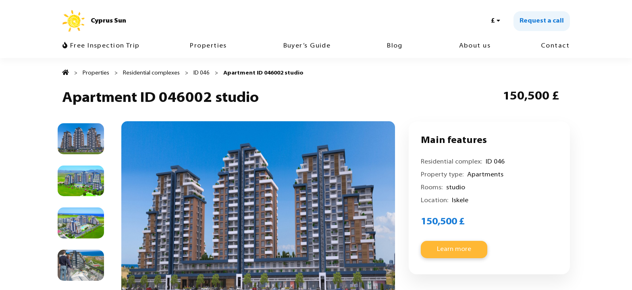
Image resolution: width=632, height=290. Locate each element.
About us (475, 46)
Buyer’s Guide (307, 46)
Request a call (542, 21)
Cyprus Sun (108, 21)
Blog (395, 46)
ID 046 (201, 73)
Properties (208, 46)
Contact (555, 46)
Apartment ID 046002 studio (263, 73)
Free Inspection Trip (101, 45)
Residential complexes (151, 73)
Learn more (454, 249)
